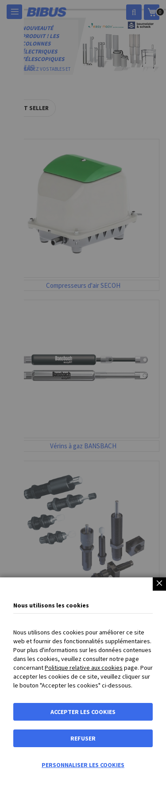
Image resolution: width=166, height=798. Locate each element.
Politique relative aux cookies (84, 668)
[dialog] (83, 399)
